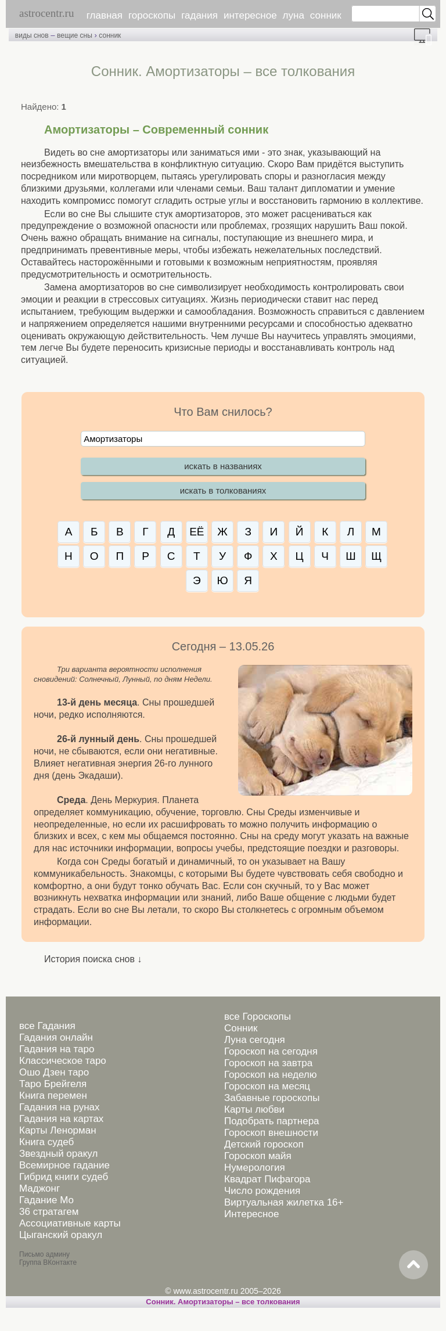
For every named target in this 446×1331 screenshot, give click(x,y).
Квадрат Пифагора (267, 1179)
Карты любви (254, 1109)
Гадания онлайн (56, 1037)
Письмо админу (44, 1254)
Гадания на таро (56, 1049)
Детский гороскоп (264, 1144)
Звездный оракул (58, 1153)
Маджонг (39, 1188)
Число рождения (262, 1190)
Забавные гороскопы (272, 1097)
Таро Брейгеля (53, 1083)
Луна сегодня (254, 1039)
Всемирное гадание (64, 1165)
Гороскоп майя (258, 1155)
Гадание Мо (46, 1200)
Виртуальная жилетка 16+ (284, 1202)
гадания (199, 15)
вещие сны (74, 35)
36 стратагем (48, 1211)
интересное (250, 15)
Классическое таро (62, 1060)
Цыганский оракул (60, 1234)
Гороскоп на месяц (267, 1086)
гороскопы (151, 15)
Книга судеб (46, 1141)
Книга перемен (53, 1095)
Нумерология (254, 1167)
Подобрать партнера (271, 1121)
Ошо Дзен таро (54, 1072)
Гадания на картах (61, 1118)
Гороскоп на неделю (270, 1074)
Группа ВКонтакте (48, 1262)
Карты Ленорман (57, 1130)
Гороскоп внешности (271, 1132)
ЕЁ (196, 532)
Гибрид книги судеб (63, 1176)
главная (105, 15)
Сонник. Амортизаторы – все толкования (223, 1301)
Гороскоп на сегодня (271, 1051)
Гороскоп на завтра (268, 1063)
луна (293, 15)
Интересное (251, 1214)
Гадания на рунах (59, 1107)
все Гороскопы (257, 1016)
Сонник (240, 1028)
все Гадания (47, 1025)
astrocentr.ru (46, 13)
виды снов (32, 35)
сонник (325, 15)
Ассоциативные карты (70, 1223)
